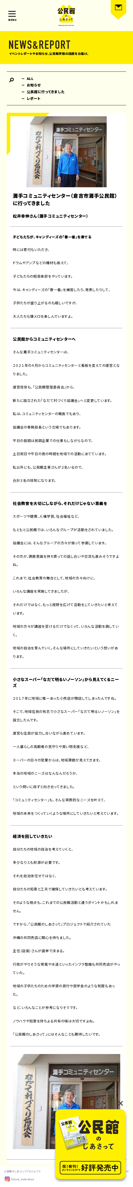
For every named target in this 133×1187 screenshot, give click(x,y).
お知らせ (34, 84)
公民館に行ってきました (46, 91)
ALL (30, 78)
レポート (34, 98)
